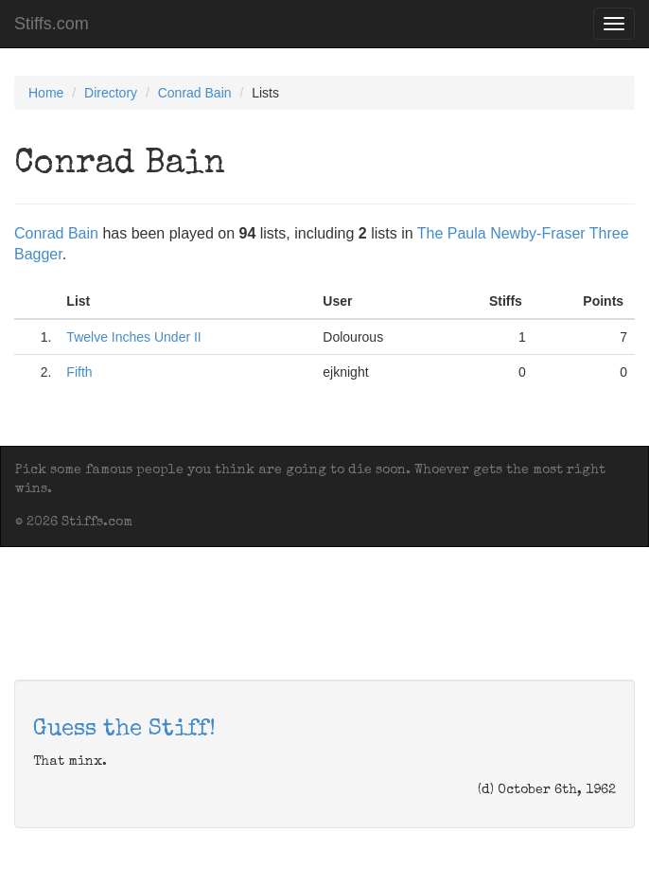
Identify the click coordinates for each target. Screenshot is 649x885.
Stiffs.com (51, 23)
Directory (110, 92)
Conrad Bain (195, 92)
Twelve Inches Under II (133, 337)
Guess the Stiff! (124, 729)
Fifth (79, 372)
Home (45, 92)
